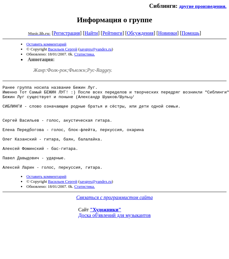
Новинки (167, 33)
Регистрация (66, 33)
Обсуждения (140, 33)
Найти (91, 33)
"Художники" (105, 226)
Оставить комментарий (47, 44)
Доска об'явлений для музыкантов (114, 232)
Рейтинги (112, 33)
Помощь (190, 33)
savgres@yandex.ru (96, 49)
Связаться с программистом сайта (114, 214)
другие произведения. (203, 6)
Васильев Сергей (62, 49)
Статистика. (84, 54)
